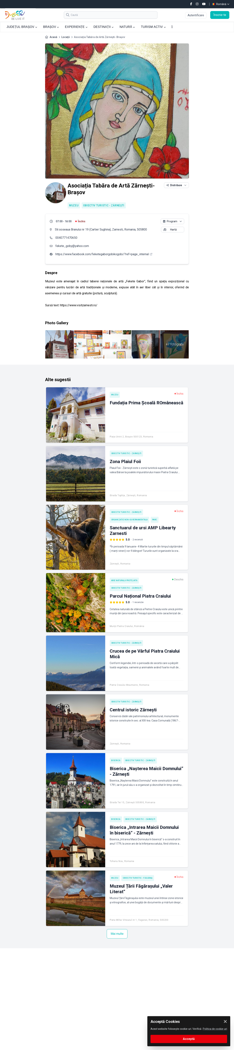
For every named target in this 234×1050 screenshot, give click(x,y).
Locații (65, 37)
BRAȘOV (51, 26)
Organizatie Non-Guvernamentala (129, 520)
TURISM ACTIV (153, 26)
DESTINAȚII (103, 26)
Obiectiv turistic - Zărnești (103, 205)
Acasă (53, 37)
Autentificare (196, 15)
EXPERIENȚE (76, 26)
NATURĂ (127, 26)
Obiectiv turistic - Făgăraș (138, 878)
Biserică (116, 760)
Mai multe (117, 933)
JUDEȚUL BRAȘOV (22, 26)
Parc (154, 520)
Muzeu (74, 205)
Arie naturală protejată (124, 580)
